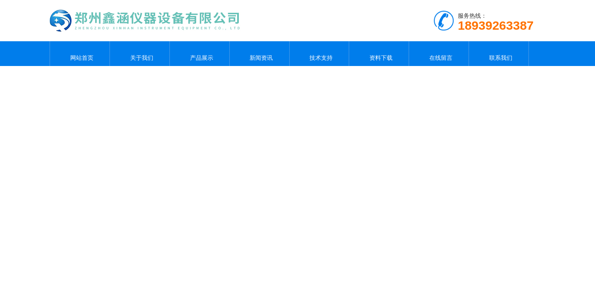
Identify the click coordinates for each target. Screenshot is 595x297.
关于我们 (139, 53)
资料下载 (378, 53)
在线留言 (438, 53)
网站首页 (79, 53)
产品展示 (199, 53)
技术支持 (319, 53)
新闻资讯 (259, 53)
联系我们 (498, 53)
